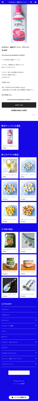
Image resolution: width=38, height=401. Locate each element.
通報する (34, 114)
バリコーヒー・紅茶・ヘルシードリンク (11, 359)
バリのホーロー (5, 315)
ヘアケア (3, 331)
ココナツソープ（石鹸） (7, 326)
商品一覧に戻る (19, 373)
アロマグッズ (5, 320)
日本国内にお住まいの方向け (19, 110)
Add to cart (19, 105)
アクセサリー (4, 348)
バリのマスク (5, 309)
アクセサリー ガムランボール (9, 342)
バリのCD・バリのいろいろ (8, 353)
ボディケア (4, 337)
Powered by (19, 383)
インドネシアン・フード (7, 364)
